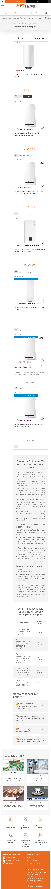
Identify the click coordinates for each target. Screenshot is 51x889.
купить (29, 96)
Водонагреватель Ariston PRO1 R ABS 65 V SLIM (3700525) (29, 308)
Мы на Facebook (10, 857)
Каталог (3, 6)
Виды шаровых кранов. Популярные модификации (13, 806)
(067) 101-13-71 (49, 2)
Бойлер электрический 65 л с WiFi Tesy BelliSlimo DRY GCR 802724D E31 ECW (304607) (29, 192)
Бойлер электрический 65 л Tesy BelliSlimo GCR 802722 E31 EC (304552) (29, 425)
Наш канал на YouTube (12, 860)
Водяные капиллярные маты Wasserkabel (13, 779)
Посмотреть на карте (35, 886)
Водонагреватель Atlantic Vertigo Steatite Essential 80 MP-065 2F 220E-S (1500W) (30, 250)
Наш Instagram (9, 863)
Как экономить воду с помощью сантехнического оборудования (37, 779)
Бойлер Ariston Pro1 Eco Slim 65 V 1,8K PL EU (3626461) (28, 75)
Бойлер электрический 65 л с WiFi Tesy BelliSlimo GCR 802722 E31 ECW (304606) (29, 367)
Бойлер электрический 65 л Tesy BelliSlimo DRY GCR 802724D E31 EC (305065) (29, 134)
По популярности (39, 38)
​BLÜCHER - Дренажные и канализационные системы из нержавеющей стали (37, 806)
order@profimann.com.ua (35, 864)
